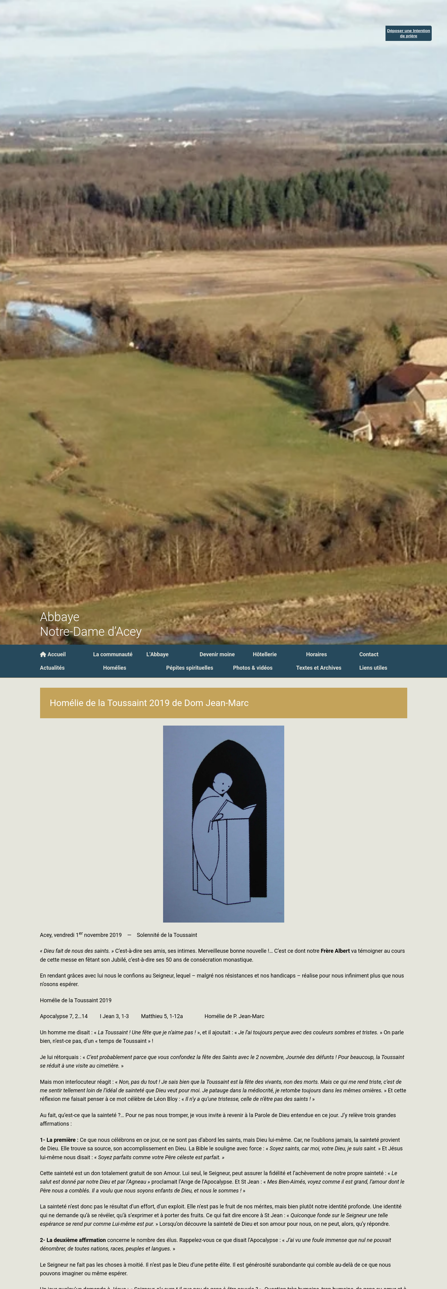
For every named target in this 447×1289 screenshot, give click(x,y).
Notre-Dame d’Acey (91, 631)
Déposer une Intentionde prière (408, 33)
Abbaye (60, 617)
